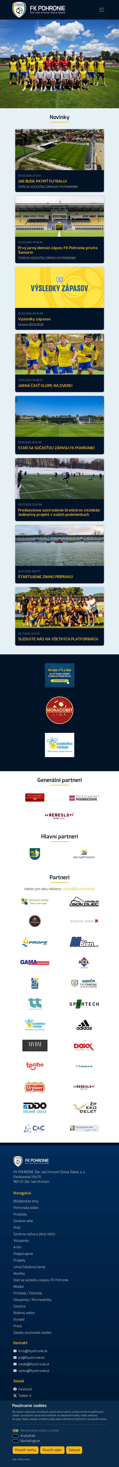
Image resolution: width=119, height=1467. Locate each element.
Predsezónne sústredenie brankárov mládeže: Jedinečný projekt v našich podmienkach (59, 512)
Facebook (25, 1389)
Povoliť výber (52, 1450)
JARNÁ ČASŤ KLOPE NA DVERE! (45, 385)
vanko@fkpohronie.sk (33, 1371)
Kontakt (19, 1319)
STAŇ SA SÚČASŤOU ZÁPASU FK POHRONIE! (56, 447)
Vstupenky (21, 1240)
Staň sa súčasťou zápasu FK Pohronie (40, 1280)
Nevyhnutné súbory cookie (39, 1430)
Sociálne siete (23, 1221)
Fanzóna (19, 1306)
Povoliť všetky (25, 1450)
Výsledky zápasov (34, 319)
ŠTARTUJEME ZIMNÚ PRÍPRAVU (45, 576)
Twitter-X (24, 1396)
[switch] (15, 1435)
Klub (16, 1227)
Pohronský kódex (26, 1208)
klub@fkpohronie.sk (32, 1351)
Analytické (27, 1436)
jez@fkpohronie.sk (31, 1357)
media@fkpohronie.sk (79, 889)
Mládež (18, 1286)
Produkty (20, 1214)
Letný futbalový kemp (29, 1267)
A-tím (17, 1247)
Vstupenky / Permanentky (32, 1300)
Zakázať (74, 1450)
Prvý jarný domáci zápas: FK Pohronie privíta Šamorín (58, 250)
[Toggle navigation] (101, 10)
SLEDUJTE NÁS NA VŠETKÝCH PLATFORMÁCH (58, 639)
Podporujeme (23, 1254)
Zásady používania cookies (32, 1332)
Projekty (19, 1260)
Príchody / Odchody (27, 1293)
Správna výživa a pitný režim (34, 1234)
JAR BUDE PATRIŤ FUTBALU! (42, 181)
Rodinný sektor (24, 1313)
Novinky (19, 1273)
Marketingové (30, 1441)
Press (17, 1326)
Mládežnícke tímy (26, 1201)
